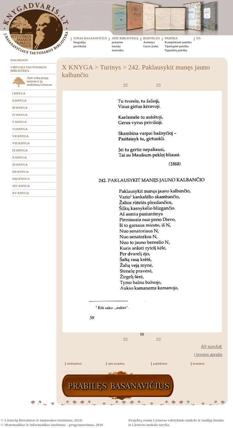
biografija (79, 42)
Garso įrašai (150, 46)
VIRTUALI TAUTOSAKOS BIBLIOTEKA (28, 68)
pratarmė (117, 42)
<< (125, 84)
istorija (116, 46)
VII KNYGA (20, 136)
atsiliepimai (74, 363)
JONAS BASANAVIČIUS (90, 38)
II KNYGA (19, 100)
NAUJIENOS (19, 60)
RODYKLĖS (151, 38)
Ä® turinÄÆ (211, 346)
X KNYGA (19, 157)
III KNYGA (19, 107)
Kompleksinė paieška (178, 42)
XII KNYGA (20, 171)
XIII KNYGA (21, 178)
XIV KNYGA (21, 186)
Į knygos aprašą (208, 354)
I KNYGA (18, 93)
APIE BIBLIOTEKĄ (125, 38)
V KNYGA (19, 122)
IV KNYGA (20, 114)
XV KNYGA (20, 193)
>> (158, 84)
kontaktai (199, 363)
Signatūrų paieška (176, 50)
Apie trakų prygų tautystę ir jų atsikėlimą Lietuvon (39, 81)
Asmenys (149, 42)
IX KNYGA (20, 150)
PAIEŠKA (171, 38)
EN (199, 38)
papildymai (160, 363)
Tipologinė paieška (177, 46)
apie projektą (116, 363)
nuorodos (117, 50)
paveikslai (79, 46)
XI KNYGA (20, 164)
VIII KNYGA (21, 143)
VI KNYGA (20, 129)
